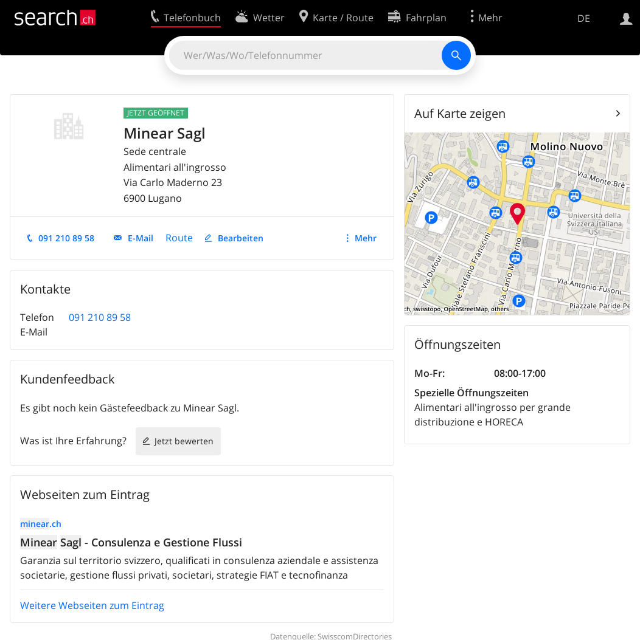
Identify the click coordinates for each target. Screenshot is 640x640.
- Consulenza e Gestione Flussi (131, 542)
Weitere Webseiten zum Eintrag (92, 605)
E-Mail (140, 238)
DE (583, 18)
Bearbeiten (240, 238)
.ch (40, 523)
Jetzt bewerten (184, 441)
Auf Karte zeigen (460, 113)
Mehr (366, 238)
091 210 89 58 (66, 238)
